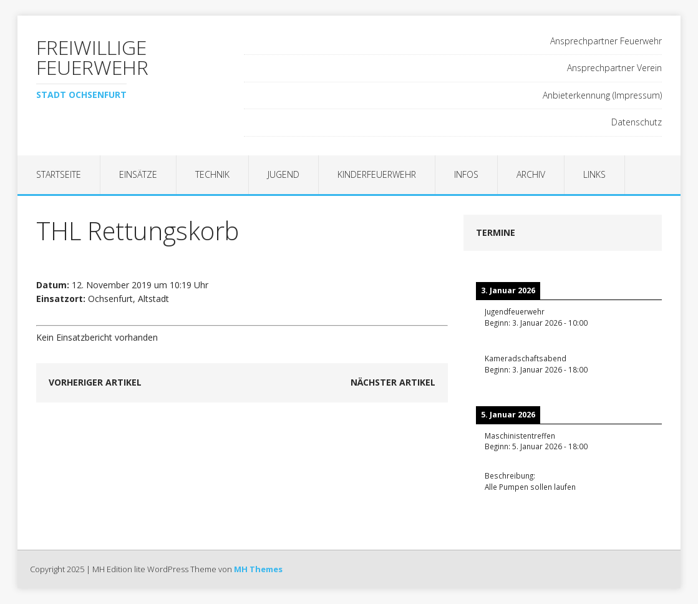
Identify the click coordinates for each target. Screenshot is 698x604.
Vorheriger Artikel (95, 382)
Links (594, 174)
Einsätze (138, 174)
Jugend (283, 174)
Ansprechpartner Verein (614, 68)
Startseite (58, 174)
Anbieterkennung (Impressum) (602, 95)
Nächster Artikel (393, 382)
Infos (466, 174)
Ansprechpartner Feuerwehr (606, 41)
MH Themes (258, 569)
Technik (212, 174)
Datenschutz (636, 122)
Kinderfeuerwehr (376, 174)
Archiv (530, 174)
